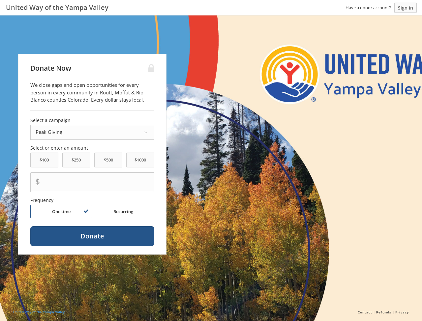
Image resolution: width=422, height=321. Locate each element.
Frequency (41, 200)
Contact (365, 312)
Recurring (123, 211)
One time (70, 211)
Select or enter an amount (59, 148)
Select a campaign (50, 120)
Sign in (405, 8)
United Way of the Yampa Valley (39, 311)
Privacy (402, 312)
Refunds (383, 312)
